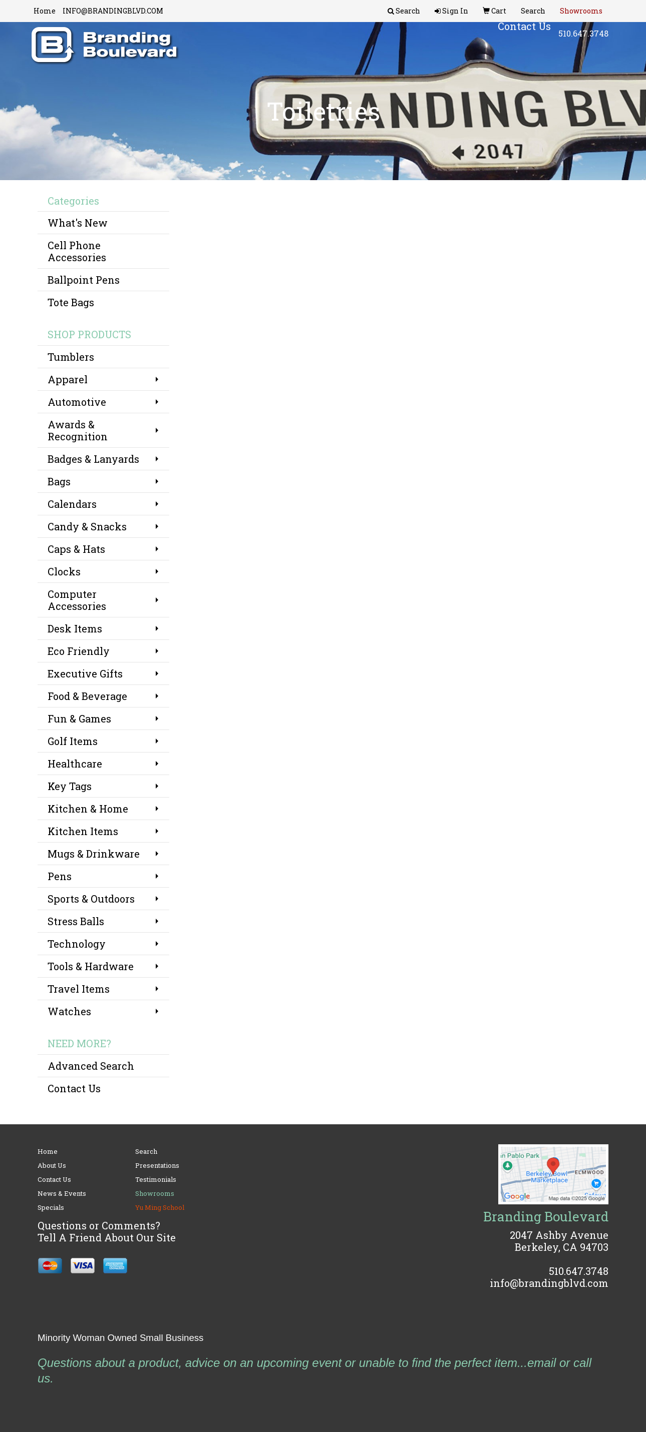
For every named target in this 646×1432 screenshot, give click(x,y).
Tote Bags (71, 302)
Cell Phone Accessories (77, 251)
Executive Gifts (85, 673)
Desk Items (75, 628)
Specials (51, 1207)
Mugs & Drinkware (94, 853)
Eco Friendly (79, 650)
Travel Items (79, 988)
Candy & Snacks (87, 526)
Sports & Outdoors (91, 898)
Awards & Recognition (78, 430)
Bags (59, 481)
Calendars (72, 503)
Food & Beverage (87, 695)
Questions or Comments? (99, 1225)
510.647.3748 (583, 40)
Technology (77, 943)
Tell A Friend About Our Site (107, 1237)
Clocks (64, 571)
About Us (52, 1165)
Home (45, 11)
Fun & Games (79, 718)
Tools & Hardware (91, 966)
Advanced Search (91, 1065)
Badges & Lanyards (93, 458)
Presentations (157, 1165)
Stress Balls (76, 921)
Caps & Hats (76, 548)
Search (146, 1151)
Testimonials (155, 1179)
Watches (69, 1011)
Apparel (68, 379)
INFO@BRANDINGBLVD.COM (113, 11)
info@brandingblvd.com (549, 1282)
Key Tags (70, 786)
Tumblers (71, 356)
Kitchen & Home (88, 808)
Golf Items (73, 741)
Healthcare (75, 763)
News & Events (62, 1193)
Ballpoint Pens (84, 279)
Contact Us (74, 1088)
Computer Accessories (77, 599)
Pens (60, 876)
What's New (78, 222)
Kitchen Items (83, 831)
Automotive (77, 401)
